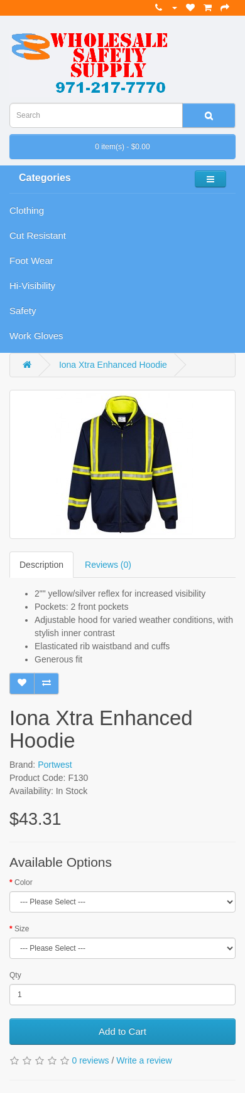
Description (41, 565)
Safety (22, 310)
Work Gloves (36, 335)
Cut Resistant (37, 235)
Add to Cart (122, 1031)
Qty (15, 975)
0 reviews (90, 1060)
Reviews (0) (108, 565)
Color (23, 882)
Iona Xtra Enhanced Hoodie (113, 365)
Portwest (55, 765)
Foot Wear (31, 260)
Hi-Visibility (32, 285)
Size (21, 928)
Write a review (144, 1060)
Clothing (26, 210)
